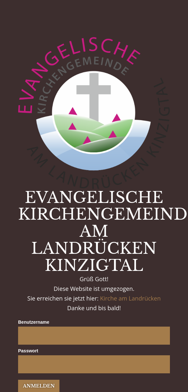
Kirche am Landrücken (130, 298)
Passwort (28, 350)
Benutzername (33, 322)
